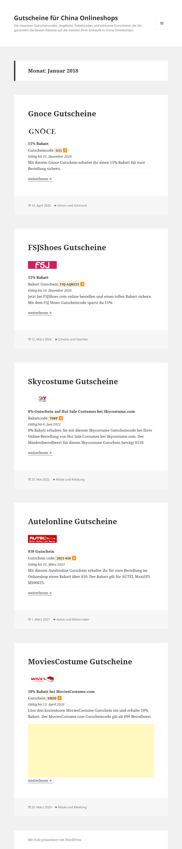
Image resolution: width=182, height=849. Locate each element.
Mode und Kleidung (70, 479)
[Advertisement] (91, 751)
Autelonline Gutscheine (72, 521)
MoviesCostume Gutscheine (80, 661)
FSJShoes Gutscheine (67, 247)
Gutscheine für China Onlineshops (66, 18)
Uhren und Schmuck (72, 205)
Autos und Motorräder (72, 619)
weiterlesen (40, 178)
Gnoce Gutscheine (62, 113)
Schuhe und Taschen (73, 339)
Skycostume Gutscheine (73, 381)
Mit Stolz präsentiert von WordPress (54, 840)
